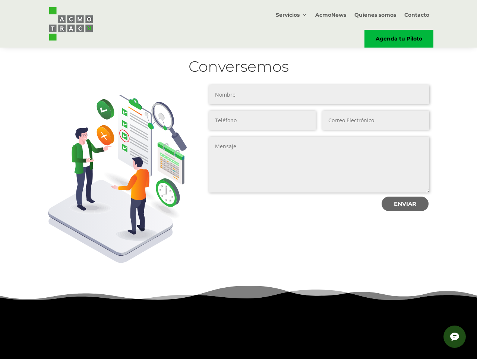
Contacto (416, 15)
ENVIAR (405, 203)
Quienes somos (375, 15)
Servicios (288, 15)
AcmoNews (330, 15)
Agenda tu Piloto (399, 38)
